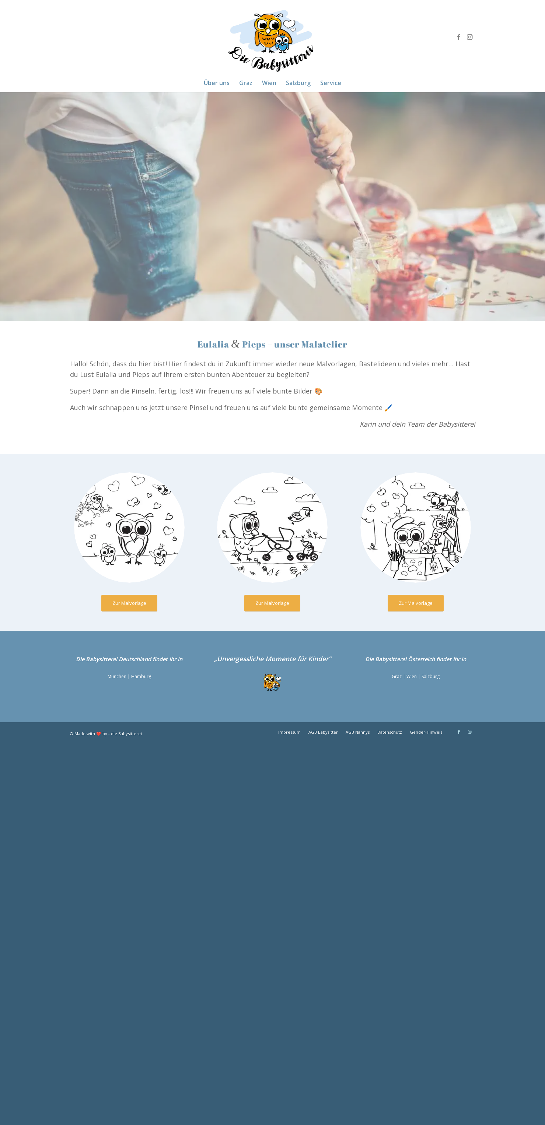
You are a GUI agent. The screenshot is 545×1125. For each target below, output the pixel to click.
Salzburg (431, 676)
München (117, 676)
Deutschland (135, 659)
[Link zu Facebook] (458, 36)
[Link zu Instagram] (469, 36)
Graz (397, 676)
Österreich (421, 659)
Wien (411, 676)
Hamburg (141, 676)
